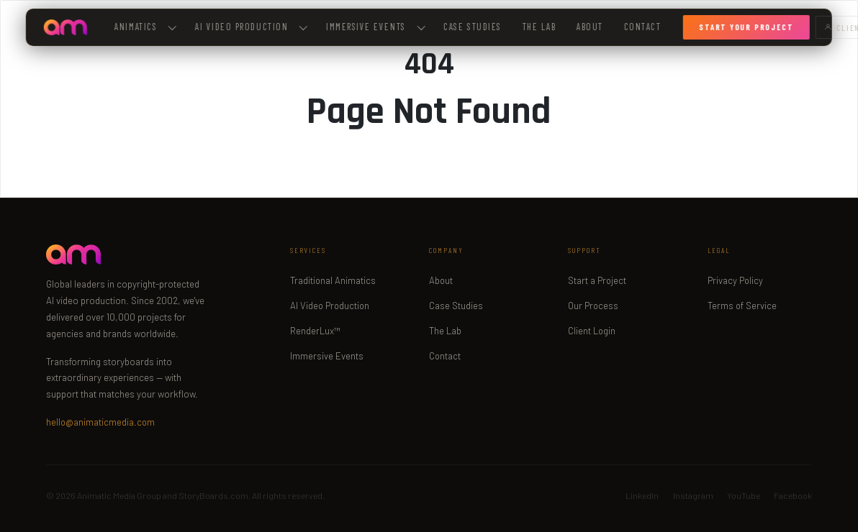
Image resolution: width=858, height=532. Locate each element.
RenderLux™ (315, 330)
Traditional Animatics (333, 280)
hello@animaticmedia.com (100, 422)
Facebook (793, 495)
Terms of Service (742, 305)
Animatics (145, 26)
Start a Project (597, 280)
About (590, 26)
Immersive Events (375, 26)
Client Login (591, 330)
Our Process (593, 305)
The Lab (539, 26)
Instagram (693, 495)
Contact (642, 26)
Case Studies (472, 26)
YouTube (743, 495)
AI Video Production (329, 305)
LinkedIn (642, 495)
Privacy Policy (735, 280)
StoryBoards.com (213, 495)
